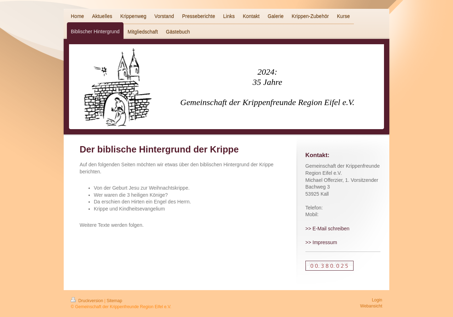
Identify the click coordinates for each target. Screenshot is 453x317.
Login (377, 300)
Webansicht (371, 306)
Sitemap (114, 300)
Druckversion (87, 300)
